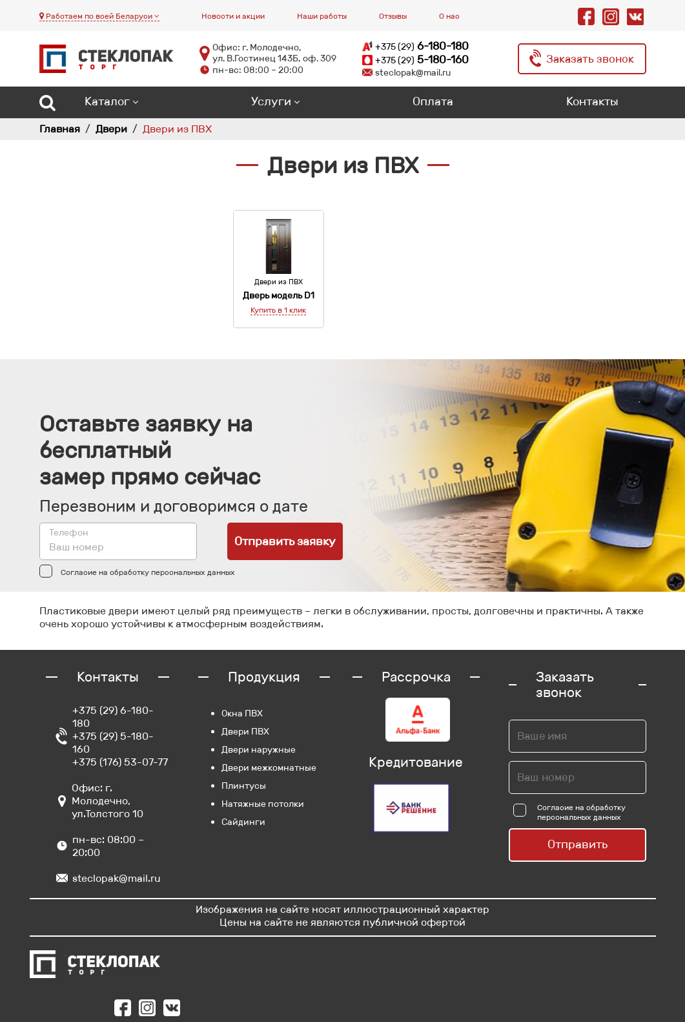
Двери (111, 129)
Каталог (107, 101)
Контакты (592, 101)
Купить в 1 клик (278, 310)
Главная (59, 129)
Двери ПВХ (245, 731)
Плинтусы (243, 785)
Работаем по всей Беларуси (99, 16)
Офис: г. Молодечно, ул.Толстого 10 (107, 801)
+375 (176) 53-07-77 (120, 762)
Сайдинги (243, 822)
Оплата (433, 101)
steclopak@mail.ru (116, 878)
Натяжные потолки (262, 803)
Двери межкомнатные (268, 767)
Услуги (271, 101)
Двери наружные (258, 749)
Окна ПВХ (242, 713)
